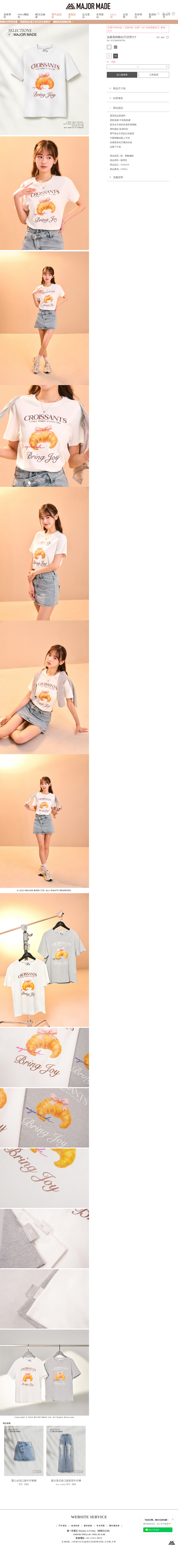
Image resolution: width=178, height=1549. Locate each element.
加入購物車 (122, 75)
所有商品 (138, 15)
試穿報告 (118, 98)
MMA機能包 (23, 15)
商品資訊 (118, 108)
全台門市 (166, 15)
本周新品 (100, 15)
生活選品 (86, 15)
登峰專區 (7, 15)
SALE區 (113, 15)
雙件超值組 (57, 15)
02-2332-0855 (95, 1538)
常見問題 (101, 1526)
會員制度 (152, 15)
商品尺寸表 (119, 88)
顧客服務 (88, 1526)
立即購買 (153, 75)
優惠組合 (72, 15)
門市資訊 (63, 1526)
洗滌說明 (118, 177)
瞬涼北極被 (40, 15)
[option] (24, 1456)
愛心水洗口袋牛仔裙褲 (23, 1480)
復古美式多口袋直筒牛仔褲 (66, 1480)
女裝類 (125, 15)
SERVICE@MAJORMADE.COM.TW (94, 1542)
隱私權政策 (114, 1526)
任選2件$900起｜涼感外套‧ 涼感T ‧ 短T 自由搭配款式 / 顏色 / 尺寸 (137, 29)
